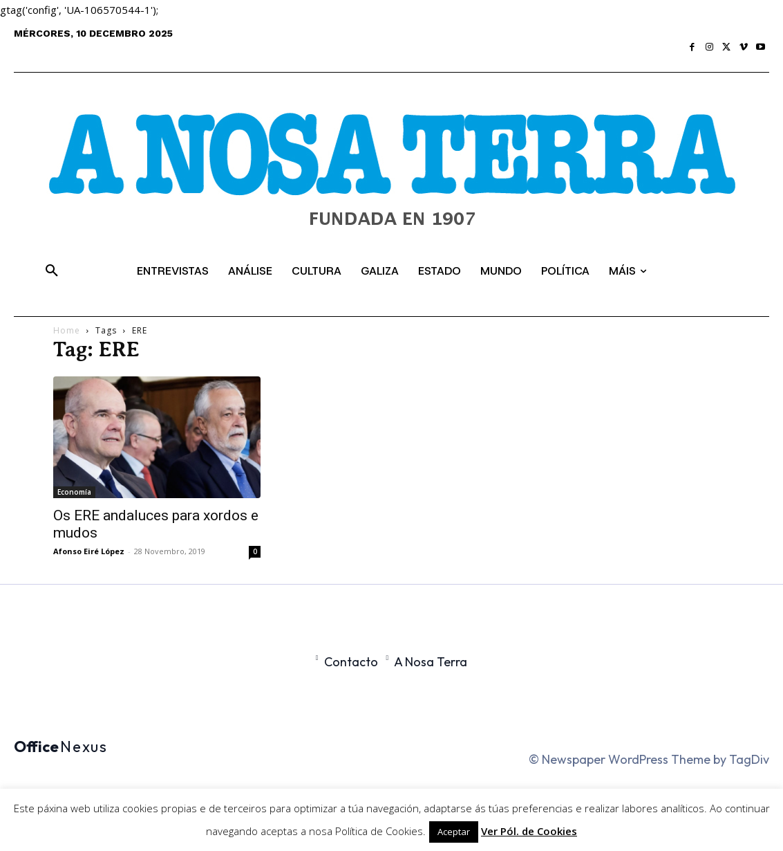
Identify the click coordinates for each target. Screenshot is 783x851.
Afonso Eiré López (88, 551)
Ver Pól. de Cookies (529, 831)
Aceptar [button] (453, 831)
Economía (74, 492)
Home (66, 330)
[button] (51, 271)
